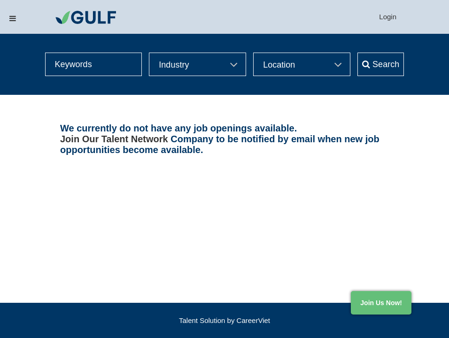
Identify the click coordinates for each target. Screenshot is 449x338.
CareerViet (253, 320)
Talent (189, 320)
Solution (213, 320)
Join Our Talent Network (114, 139)
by (232, 320)
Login (387, 17)
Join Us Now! (381, 303)
